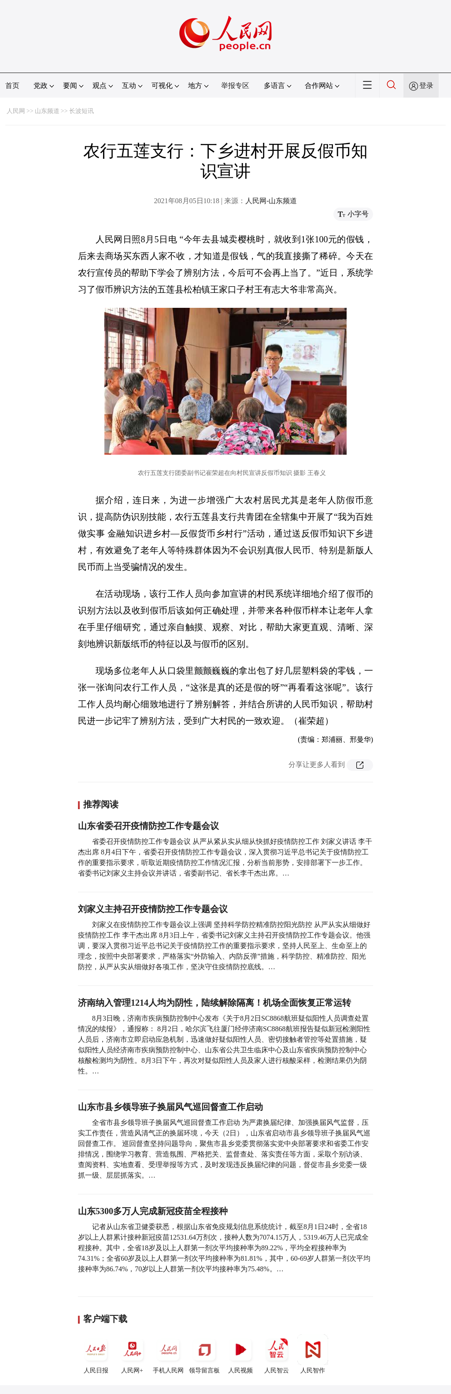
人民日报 (96, 1354)
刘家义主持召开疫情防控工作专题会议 (153, 909)
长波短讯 (81, 111)
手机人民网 (168, 1354)
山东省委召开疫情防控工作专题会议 (148, 826)
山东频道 (47, 111)
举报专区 (235, 85)
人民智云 (276, 1354)
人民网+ (132, 1354)
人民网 (16, 111)
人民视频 (240, 1354)
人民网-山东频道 (271, 200)
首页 (12, 85)
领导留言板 (204, 1354)
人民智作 (312, 1354)
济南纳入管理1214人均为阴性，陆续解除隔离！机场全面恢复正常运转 (214, 1002)
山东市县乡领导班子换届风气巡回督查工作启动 (170, 1107)
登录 (426, 85)
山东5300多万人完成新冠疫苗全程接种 (153, 1211)
